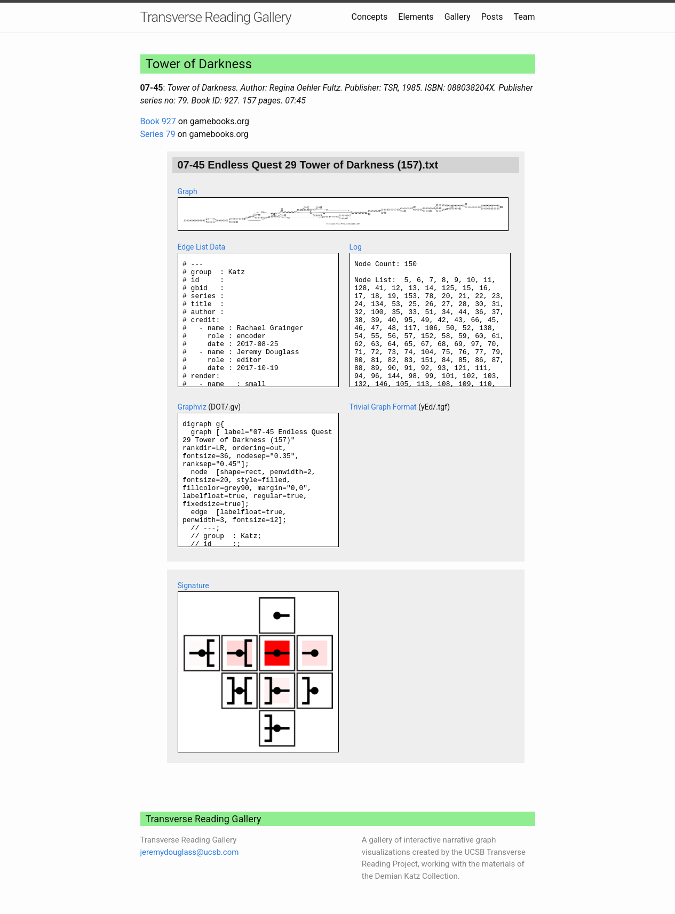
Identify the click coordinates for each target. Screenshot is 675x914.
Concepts (370, 17)
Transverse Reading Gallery (215, 17)
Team (524, 17)
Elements (415, 17)
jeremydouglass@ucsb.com (189, 852)
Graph (187, 191)
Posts (492, 17)
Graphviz (192, 407)
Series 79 (158, 134)
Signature (193, 585)
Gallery (457, 17)
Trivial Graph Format (383, 407)
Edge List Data (202, 247)
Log (356, 247)
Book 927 (158, 121)
